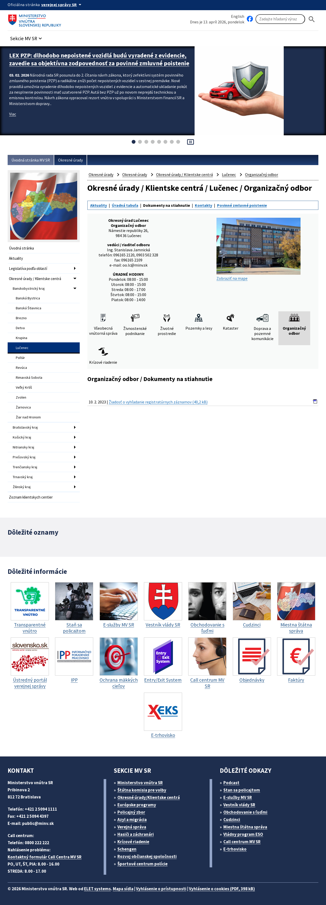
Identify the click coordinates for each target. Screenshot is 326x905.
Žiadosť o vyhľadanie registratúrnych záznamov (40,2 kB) (158, 401)
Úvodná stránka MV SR (30, 160)
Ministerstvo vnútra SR (140, 782)
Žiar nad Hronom (28, 417)
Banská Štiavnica (28, 308)
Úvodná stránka (21, 248)
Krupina (21, 337)
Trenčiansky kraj (25, 467)
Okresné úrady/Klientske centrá (148, 797)
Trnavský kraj (23, 477)
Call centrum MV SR (242, 841)
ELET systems (97, 889)
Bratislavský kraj (25, 427)
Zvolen (21, 397)
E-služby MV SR (237, 797)
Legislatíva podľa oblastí (28, 268)
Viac (12, 113)
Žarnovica (23, 407)
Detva (20, 328)
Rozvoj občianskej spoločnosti (147, 856)
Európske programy (136, 805)
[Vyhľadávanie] (280, 19)
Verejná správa (131, 827)
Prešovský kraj (24, 457)
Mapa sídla (123, 889)
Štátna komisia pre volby (141, 790)
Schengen (127, 849)
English (237, 16)
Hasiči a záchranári (135, 834)
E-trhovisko (235, 849)
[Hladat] (311, 19)
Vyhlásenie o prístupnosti (161, 889)
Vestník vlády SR (239, 805)
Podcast (231, 782)
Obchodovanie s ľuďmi (245, 812)
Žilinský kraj (22, 487)
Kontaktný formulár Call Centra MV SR (45, 857)
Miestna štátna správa (245, 827)
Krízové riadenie (133, 841)
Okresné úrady (70, 160)
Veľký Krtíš (24, 387)
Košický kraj (22, 437)
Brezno (21, 318)
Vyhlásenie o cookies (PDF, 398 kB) (222, 889)
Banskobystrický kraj (29, 288)
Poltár (20, 357)
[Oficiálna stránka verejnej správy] (62, 5)
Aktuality (16, 258)
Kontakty (203, 205)
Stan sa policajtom (241, 790)
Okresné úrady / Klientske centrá (35, 278)
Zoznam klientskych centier (31, 497)
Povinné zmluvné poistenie (242, 205)
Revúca (21, 367)
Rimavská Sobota (29, 377)
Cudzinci (231, 819)
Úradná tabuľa (125, 205)
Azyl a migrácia (132, 819)
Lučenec (22, 347)
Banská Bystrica (28, 298)
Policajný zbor (131, 812)
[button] (26, 37)
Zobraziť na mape (258, 249)
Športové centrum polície (142, 864)
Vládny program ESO (243, 834)
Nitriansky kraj (23, 447)
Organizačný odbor (261, 174)
